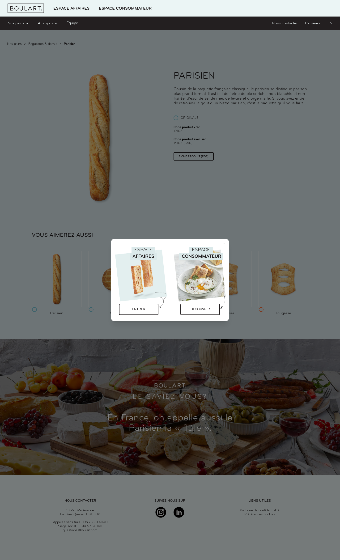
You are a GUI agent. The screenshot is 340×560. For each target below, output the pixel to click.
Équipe (72, 23)
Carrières (312, 23)
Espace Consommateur (125, 8)
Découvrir (200, 309)
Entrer (138, 309)
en (329, 23)
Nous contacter (285, 23)
